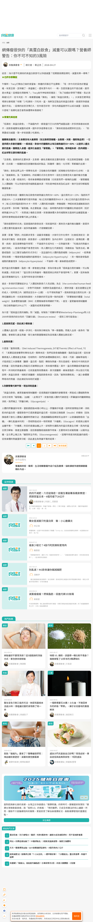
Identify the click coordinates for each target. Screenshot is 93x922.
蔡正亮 (38, 64)
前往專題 (46, 820)
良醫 (3, 43)
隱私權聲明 (40, 916)
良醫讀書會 (14, 64)
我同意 (77, 916)
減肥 (7, 43)
